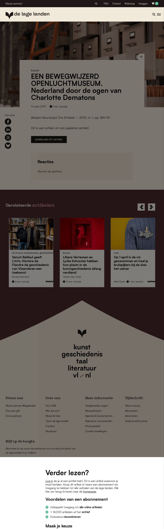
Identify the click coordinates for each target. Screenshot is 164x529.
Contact (116, 3)
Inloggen (143, 3)
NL (96, 3)
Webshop (130, 3)
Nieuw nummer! (14, 3)
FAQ (106, 3)
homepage (89, 491)
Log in (49, 481)
